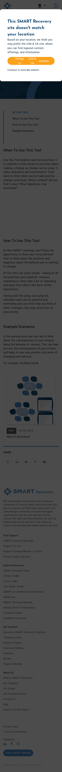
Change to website (32, 61)
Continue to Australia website (23, 70)
